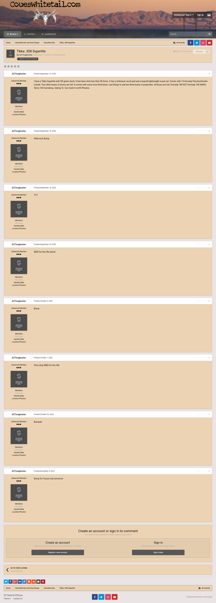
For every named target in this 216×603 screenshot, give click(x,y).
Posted (45, 74)
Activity (31, 34)
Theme (7, 599)
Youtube (209, 42)
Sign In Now (158, 552)
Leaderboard (50, 34)
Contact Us (18, 599)
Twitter (197, 42)
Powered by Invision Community (199, 597)
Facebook (190, 42)
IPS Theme (8, 595)
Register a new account (57, 552)
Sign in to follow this (184, 51)
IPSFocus (19, 595)
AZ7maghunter (25, 55)
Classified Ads (59, 55)
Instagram (203, 42)
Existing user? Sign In (184, 15)
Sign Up (200, 15)
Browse (13, 34)
